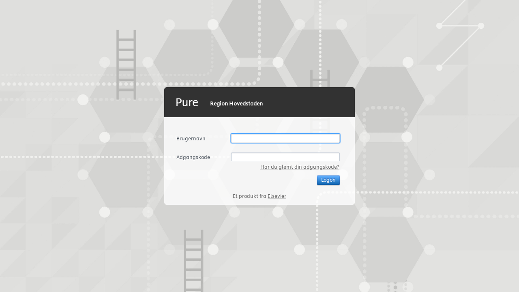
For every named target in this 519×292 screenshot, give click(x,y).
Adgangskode (193, 157)
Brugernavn (191, 138)
